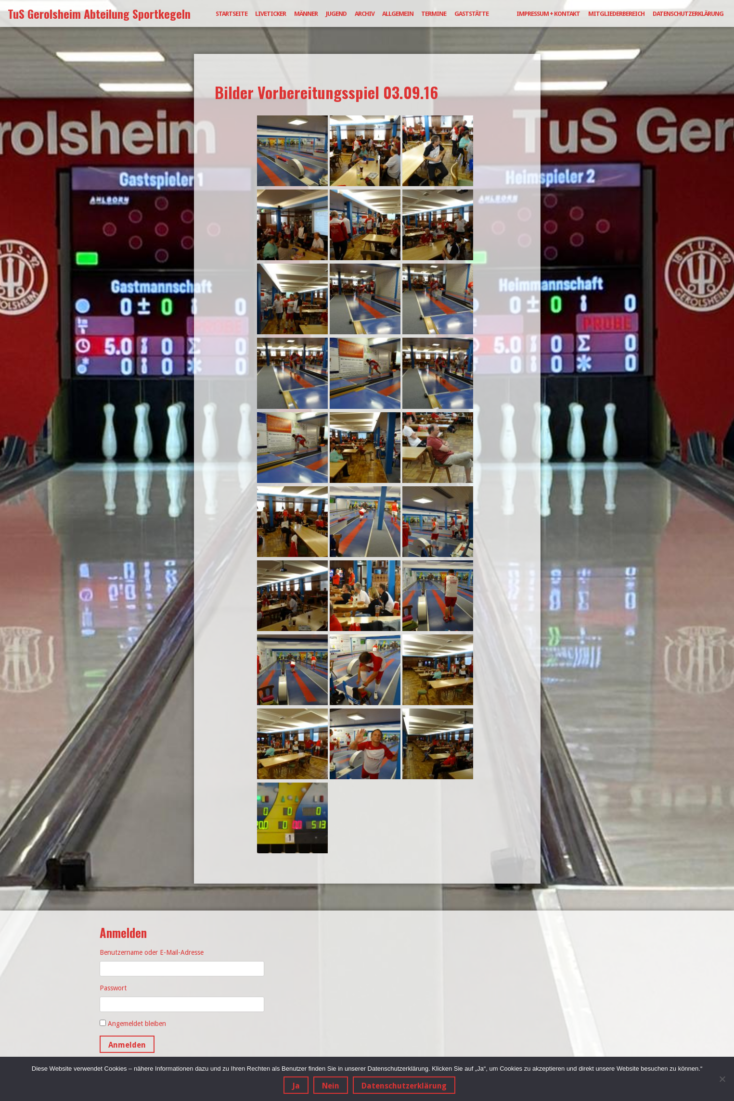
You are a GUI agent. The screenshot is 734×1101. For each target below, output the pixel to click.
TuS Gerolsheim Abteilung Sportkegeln (99, 13)
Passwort (113, 988)
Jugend (336, 13)
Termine (433, 13)
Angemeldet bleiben (137, 1023)
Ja (296, 1085)
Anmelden (127, 1045)
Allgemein (397, 13)
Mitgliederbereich (616, 13)
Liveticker (270, 13)
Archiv (364, 13)
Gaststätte (471, 13)
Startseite (231, 13)
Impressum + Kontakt (548, 13)
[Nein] (722, 1079)
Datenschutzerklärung (688, 13)
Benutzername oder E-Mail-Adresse (152, 952)
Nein (330, 1085)
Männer (306, 13)
